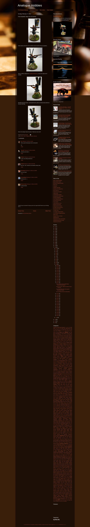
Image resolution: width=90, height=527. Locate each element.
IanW (54, 408)
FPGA (68, 391)
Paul (69, 444)
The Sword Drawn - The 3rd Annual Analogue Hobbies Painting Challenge (65, 124)
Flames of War (62, 387)
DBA (59, 375)
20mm (60, 332)
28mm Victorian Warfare (57, 180)
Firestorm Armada (59, 386)
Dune (66, 377)
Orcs (64, 442)
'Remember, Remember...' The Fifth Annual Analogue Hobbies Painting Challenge (64, 107)
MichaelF (58, 429)
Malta (60, 426)
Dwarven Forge (70, 377)
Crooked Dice (70, 370)
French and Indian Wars (57, 393)
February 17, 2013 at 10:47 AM (29, 163)
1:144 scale (57, 328)
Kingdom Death (55, 417)
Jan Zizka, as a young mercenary (64, 164)
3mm (61, 333)
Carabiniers (70, 359)
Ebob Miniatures (55, 379)
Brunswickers (70, 356)
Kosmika (67, 419)
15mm (59, 330)
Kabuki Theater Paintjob (61, 415)
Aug (56, 254)
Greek (61, 400)
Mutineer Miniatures (56, 435)
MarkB (54, 427)
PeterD (66, 448)
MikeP (62, 429)
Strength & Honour (61, 477)
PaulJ (56, 445)
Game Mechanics (56, 394)
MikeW (65, 429)
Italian (68, 410)
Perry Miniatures (68, 446)
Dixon (67, 376)
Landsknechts (60, 420)
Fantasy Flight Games (61, 384)
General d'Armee (56, 397)
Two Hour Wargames (56, 488)
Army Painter (58, 342)
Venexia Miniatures (60, 489)
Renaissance (59, 457)
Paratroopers (59, 444)
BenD (60, 348)
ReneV (67, 457)
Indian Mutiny (58, 409)
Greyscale (55, 401)
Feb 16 (57, 293)
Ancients (54, 339)
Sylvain (62, 478)
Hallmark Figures (66, 402)
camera (67, 358)
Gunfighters (57, 402)
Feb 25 (57, 270)
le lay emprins (55, 201)
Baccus (65, 344)
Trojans (62, 487)
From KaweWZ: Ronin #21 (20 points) (63, 291)
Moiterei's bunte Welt (57, 204)
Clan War (70, 365)
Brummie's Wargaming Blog (58, 183)
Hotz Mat (57, 406)
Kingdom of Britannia (62, 417)
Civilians (66, 365)
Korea (64, 419)
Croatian (61, 370)
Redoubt (54, 457)
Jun (56, 257)
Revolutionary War (69, 458)
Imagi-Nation (58, 408)
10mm (57, 330)
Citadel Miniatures (62, 365)
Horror (69, 405)
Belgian (58, 348)
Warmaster (55, 497)
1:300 (71, 328)
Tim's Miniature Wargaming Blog (59, 213)
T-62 (66, 478)
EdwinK (63, 379)
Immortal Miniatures (63, 408)
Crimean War (58, 370)
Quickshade (68, 453)
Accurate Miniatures (60, 335)
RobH (69, 459)
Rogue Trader (58, 460)
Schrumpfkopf (23, 177)
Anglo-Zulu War (55, 340)
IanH (68, 407)
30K (71, 332)
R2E (71, 453)
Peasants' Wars (62, 445)
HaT (69, 403)
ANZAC (65, 340)
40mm (65, 333)
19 (55, 237)
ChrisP (71, 364)
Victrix (58, 490)
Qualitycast (54, 453)
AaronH (69, 334)
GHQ (64, 397)
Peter (59, 448)
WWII (58, 499)
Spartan (61, 471)
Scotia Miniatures (56, 466)
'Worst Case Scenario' (61, 327)
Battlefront (70, 347)
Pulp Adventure (66, 452)
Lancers (70, 419)
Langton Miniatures (65, 420)
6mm (54, 334)
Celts (66, 360)
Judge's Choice (55, 415)
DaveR (57, 375)
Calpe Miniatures (62, 358)
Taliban (54, 479)
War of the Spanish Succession (60, 493)
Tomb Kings (67, 485)
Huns (66, 406)
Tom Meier (64, 485)
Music (62, 434)
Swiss (59, 478)
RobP (71, 459)
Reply (22, 146)
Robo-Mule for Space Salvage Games (65, 171)
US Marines (67, 488)
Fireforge (54, 386)
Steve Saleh (58, 476)
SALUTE (63, 462)
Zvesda (65, 501)
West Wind (55, 498)
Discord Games (62, 376)
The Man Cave (56, 210)
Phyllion (22, 157)
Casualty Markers (62, 360)
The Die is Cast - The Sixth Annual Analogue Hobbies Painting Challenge (65, 144)
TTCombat (67, 487)
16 (55, 242)
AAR (67, 334)
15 (55, 243)
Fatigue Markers (58, 385)
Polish (71, 450)
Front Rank (65, 393)
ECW (60, 379)
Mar (56, 262)
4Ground (68, 333)
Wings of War (67, 498)
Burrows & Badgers (60, 357)
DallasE (54, 374)
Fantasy (55, 384)
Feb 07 (57, 306)
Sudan (71, 477)
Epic (64, 382)
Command (55, 367)
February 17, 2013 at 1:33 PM (32, 177)
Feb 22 (57, 274)
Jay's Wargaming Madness (58, 198)
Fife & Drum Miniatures (65, 385)
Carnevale (54, 360)
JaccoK (60, 411)
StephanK (66, 475)
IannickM (70, 407)
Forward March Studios (57, 194)
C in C (71, 357)
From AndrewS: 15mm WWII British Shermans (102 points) (62, 284)
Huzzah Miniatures (57, 407)
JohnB (57, 414)
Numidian (57, 440)
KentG (68, 415)
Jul (56, 256)
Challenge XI (70, 361)
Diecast (59, 376)
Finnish (71, 385)
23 (55, 231)
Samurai (70, 462)
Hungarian (63, 406)
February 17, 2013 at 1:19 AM (27, 141)
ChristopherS (55, 365)
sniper (58, 470)
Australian (61, 343)
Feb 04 (57, 310)
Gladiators (70, 397)
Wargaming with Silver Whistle (58, 220)
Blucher (57, 352)
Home (34, 211)
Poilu (68, 450)
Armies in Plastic (62, 341)
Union (64, 488)
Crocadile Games (65, 370)
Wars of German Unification (61, 497)
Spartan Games (65, 471)
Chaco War (55, 361)
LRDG (64, 425)
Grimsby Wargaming (57, 197)
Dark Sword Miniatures (68, 374)
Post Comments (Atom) (27, 213)
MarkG (60, 427)
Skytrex (71, 469)
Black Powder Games (57, 181)
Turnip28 (70, 487)
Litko (54, 425)
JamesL (70, 411)
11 (55, 321)
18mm (54, 332)
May (56, 259)
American (63, 338)
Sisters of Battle (58, 469)
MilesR (68, 429)
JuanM (71, 414)
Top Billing (57, 486)
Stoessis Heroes (66, 476)
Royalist (70, 460)
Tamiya (57, 479)
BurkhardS (55, 357)
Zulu (63, 501)
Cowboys (68, 369)
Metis (67, 428)
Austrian (64, 343)
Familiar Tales (70, 383)
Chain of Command (60, 361)
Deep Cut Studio (63, 375)
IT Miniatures (65, 410)
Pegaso (67, 445)
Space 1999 (67, 470)
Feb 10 (57, 301)
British (62, 356)
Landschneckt (55, 420)
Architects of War (56, 341)
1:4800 (58, 329)
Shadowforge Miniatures (60, 468)
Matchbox (67, 427)
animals (60, 340)
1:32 (54, 329)
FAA (61, 383)
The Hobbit (64, 480)
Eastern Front (70, 378)
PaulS (59, 445)
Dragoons (64, 377)
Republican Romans (59, 458)
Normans (70, 436)
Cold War (67, 366)
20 (55, 236)
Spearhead (70, 471)
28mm (66, 332)
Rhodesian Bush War (56, 459)
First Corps (63, 386)
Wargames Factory (56, 495)
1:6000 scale (68, 329)
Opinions (62, 442)
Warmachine (70, 496)
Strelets (57, 477)
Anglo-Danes (65, 339)
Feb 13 (57, 296)
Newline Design (56, 436)
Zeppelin (54, 501)
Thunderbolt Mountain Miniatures (58, 484)
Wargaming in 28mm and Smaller (59, 218)
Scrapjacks (68, 466)
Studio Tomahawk (66, 477)
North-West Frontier (65, 437)
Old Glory (55, 441)
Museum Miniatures (56, 434)
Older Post (48, 211)
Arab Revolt (70, 340)
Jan (56, 317)
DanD (57, 374)
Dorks (61, 377)
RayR (71, 454)
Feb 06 (57, 307)
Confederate (66, 367)
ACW (65, 335)
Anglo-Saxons (69, 339)
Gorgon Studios (64, 398)
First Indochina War (69, 386)
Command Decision (60, 367)
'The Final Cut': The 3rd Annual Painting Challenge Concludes (63, 151)
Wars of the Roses (69, 497)
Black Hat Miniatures (66, 349)
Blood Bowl (67, 351)
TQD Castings (70, 486)
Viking (68, 490)
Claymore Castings (56, 366)
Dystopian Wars (56, 378)
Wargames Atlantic (62, 494)
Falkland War (65, 383)
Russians (67, 461)
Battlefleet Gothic (65, 347)
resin (62, 458)
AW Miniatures (55, 344)
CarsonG (57, 360)
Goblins (54, 398)
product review (56, 452)
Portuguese (55, 451)
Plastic (61, 450)
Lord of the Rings (58, 425)
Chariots (64, 364)
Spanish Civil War (56, 471)
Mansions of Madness (68, 426)
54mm (71, 333)
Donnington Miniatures (57, 377)
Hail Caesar (61, 402)
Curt (58, 373)
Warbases (67, 493)
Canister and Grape (56, 187)
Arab (67, 340)
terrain (68, 479)
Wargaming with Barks (57, 221)
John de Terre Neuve (65, 412)
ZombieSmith (61, 501)
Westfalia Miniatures (61, 498)
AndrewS (58, 339)
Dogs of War (70, 376)
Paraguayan (55, 444)
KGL (59, 416)
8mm (56, 334)
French (70, 392)
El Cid (69, 379)
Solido (61, 470)
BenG (63, 348)
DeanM (22, 163)
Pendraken (70, 445)
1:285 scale (68, 328)
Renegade (63, 457)
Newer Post (21, 211)
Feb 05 (57, 309)
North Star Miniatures (57, 437)
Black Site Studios (67, 350)
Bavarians (55, 348)
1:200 (60, 328)
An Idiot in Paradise (68, 338)
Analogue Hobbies (30, 5)
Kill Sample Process (66, 416)
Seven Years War (66, 467)
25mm (63, 332)
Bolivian (71, 352)
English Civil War (60, 382)
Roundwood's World (56, 208)
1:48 (55, 329)
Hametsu (70, 402)
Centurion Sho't (70, 360)
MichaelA (54, 429)
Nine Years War (65, 436)
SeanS (71, 466)
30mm (54, 333)
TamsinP (22, 150)
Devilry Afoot (55, 376)
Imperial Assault (69, 408)
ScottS (65, 466)
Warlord (66, 496)
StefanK (60, 475)
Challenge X (66, 361)
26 (55, 226)
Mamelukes (63, 426)
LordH (62, 425)
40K (63, 333)
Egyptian (66, 379)
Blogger (64, 524)
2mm (69, 332)
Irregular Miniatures (56, 410)
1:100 (69, 327)
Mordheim (58, 433)
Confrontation (70, 367)
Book (71, 353)
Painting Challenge (64, 443)
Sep (56, 253)
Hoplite (66, 405)
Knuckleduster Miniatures (67, 418)
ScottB (62, 466)
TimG (68, 484)
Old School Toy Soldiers (61, 441)
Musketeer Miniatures (68, 434)
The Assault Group (59, 480)
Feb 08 (57, 304)
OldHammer (67, 441)
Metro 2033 (70, 428)
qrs (71, 452)
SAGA (60, 462)
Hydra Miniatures (63, 407)
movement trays (67, 433)
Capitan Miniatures (64, 359)
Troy (64, 487)
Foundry (65, 391)
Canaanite (70, 358)
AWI (61, 344)
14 (55, 245)
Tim (63, 484)
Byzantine (68, 357)
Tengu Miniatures (64, 479)
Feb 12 (57, 298)
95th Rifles (59, 334)
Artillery (68, 342)
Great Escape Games (61, 399)
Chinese (67, 364)
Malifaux (58, 426)
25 (55, 228)
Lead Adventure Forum (57, 203)
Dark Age (59, 374)
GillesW (67, 397)
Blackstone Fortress (62, 351)
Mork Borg (62, 433)
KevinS (57, 416)
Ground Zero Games (66, 401)
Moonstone (55, 433)
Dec (56, 248)
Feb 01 (57, 315)
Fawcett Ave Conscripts (57, 191)
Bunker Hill (55, 184)
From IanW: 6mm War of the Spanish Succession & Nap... (62, 290)
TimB (66, 484)
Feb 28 (57, 265)
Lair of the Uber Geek (57, 200)
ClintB (60, 366)
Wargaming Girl (56, 217)
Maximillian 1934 (59, 428)
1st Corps (57, 332)
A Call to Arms (63, 334)
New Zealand (70, 435)
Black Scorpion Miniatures (60, 350)
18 (55, 239)
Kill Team (70, 416)
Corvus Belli (60, 369)
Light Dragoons (69, 424)
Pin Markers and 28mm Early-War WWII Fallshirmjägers (64, 138)
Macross (71, 425)
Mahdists (55, 426)
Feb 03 (57, 312)
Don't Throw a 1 (56, 190)
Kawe (66, 415)
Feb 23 (57, 273)
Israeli (61, 410)
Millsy (71, 429)
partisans (63, 444)
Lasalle (69, 420)
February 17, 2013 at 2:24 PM (32, 184)
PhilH (69, 448)
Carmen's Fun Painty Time (58, 188)
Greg (71, 400)
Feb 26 (57, 268)
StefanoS (63, 475)
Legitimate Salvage (64, 424)
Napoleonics (62, 435)
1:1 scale (66, 327)
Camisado (55, 186)
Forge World (67, 390)
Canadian (55, 359)
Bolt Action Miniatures (57, 353)
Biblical (68, 348)
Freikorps (67, 392)
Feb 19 (57, 279)
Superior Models (55, 478)
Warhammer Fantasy (61, 496)
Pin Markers (55, 450)
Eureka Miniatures (56, 383)
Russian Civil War (62, 461)
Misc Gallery (42, 10)
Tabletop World (70, 478)
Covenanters (64, 369)
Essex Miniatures (69, 382)
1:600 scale (64, 329)
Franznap (64, 392)
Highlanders (58, 405)
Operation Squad (57, 442)
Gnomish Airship (57, 16)
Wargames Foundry (64, 495)
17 (55, 240)
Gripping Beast (60, 401)
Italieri (57, 411)
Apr (56, 260)
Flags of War (57, 387)
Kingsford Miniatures (33, 73)
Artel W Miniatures (63, 342)
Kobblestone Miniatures (57, 419)
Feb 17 (57, 282)
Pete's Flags (55, 448)
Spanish (70, 470)
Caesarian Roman (56, 358)
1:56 (61, 329)
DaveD (54, 375)
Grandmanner (55, 399)
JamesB (67, 411)
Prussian (60, 452)
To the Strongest (59, 485)
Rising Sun (65, 459)
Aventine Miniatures (69, 343)
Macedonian (67, 425)
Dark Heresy (63, 374)
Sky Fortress (67, 469)
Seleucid (61, 467)
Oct (56, 251)
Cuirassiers (55, 373)
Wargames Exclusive (68, 494)
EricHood (56, 524)
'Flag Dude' (55, 327)
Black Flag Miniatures (60, 349)
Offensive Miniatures (68, 440)
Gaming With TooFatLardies (58, 196)
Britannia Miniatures (56, 356)
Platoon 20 (65, 450)
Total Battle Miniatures (63, 486)
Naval (66, 435)
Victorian (65, 489)
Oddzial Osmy (63, 440)
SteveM (62, 476)
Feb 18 (57, 281)
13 (55, 247)
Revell (65, 458)
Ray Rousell (23, 170)
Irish (65, 409)
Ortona (67, 442)
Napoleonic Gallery (34, 10)
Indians (62, 409)
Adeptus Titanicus (69, 335)
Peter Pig (62, 448)
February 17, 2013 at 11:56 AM (31, 170)
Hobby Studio (63, 405)
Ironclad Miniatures (69, 409)
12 (55, 319)
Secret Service (58, 467)
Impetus (54, 409)
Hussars (68, 406)
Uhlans (61, 488)
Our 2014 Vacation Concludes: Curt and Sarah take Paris (64, 131)
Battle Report (59, 347)
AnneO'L (62, 340)
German (61, 397)
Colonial (70, 366)
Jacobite (63, 411)
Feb (56, 264)
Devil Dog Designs (69, 375)
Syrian (65, 478)
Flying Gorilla (55, 193)
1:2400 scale (63, 328)
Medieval (64, 428)
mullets (71, 433)
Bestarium (65, 348)
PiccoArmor (58, 449)
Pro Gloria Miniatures (68, 451)
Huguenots (60, 406)
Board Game (67, 352)
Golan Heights (58, 398)
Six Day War (63, 469)
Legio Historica (58, 424)
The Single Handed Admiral (58, 211)
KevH (71, 415)
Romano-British (63, 460)
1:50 (59, 329)
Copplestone (55, 369)
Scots (60, 466)
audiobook (57, 343)
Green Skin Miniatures (66, 400)
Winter (71, 498)
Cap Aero (59, 359)
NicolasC (60, 436)
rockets (54, 460)
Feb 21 (57, 276)
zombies (57, 501)
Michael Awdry (24, 184)
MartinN (63, 427)
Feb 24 (57, 271)
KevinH (54, 416)
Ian (21, 141)
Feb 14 (57, 295)
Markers (57, 427)
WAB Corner (55, 214)
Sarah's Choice (56, 463)
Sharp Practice (67, 468)
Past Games (67, 444)
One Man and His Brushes (58, 207)
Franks (59, 392)
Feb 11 (57, 299)
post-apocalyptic (61, 451)
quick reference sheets (62, 453)
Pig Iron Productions (64, 449)
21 (55, 234)
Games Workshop (68, 394)
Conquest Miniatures (67, 368)
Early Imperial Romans (63, 378)
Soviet (63, 470)
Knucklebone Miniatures (57, 418)
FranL (61, 392)
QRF (70, 452)
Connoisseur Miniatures (57, 368)
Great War (68, 399)
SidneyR (54, 469)
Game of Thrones (62, 394)
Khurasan (61, 416)
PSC (62, 452)
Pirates (59, 450)
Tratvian (54, 487)
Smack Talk (55, 470)
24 (55, 229)
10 (55, 322)
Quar (57, 453)
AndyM (62, 339)
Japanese (55, 412)
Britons (65, 356)
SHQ (71, 468)
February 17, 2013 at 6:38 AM (30, 150)
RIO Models (62, 459)
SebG (54, 467)
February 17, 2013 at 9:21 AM (29, 157)
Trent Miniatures (58, 487)
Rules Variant (55, 461)
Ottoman (58, 443)
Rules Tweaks (50, 10)
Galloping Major (69, 393)
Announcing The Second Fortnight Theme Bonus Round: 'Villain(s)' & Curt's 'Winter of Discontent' (64, 116)
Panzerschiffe (70, 443)
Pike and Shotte (69, 449)
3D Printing (58, 333)
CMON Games (64, 366)
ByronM (64, 357)
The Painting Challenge (23, 10)
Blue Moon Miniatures (62, 352)
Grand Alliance (69, 398)
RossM (67, 460)
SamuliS (66, 462)
